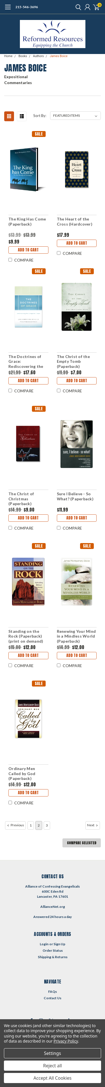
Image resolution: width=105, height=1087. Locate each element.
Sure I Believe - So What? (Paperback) (75, 496)
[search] (77, 7)
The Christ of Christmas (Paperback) (21, 498)
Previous (15, 825)
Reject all (52, 1066)
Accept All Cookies (53, 1078)
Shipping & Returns (52, 957)
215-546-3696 (26, 7)
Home (8, 56)
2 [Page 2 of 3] (39, 825)
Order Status (53, 950)
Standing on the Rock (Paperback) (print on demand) (25, 636)
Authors (38, 56)
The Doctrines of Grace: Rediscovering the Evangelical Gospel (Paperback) (26, 361)
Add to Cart (28, 250)
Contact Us (52, 998)
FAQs (52, 991)
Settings (52, 1053)
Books (22, 56)
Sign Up (59, 944)
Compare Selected (81, 842)
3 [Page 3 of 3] (47, 825)
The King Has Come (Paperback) (27, 221)
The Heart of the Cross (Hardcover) (74, 221)
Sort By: (39, 115)
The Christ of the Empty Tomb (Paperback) (73, 361)
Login (44, 944)
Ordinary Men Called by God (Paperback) (21, 773)
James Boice (58, 56)
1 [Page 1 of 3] (31, 825)
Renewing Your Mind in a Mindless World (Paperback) (76, 636)
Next (93, 825)
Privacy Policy (65, 1041)
